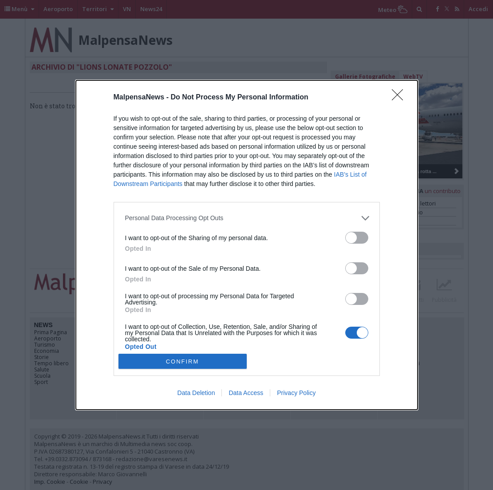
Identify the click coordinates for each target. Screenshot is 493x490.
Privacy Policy (296, 392)
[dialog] (247, 245)
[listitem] (246, 218)
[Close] (400, 97)
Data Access (246, 392)
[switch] (356, 238)
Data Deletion (196, 392)
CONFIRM (182, 361)
